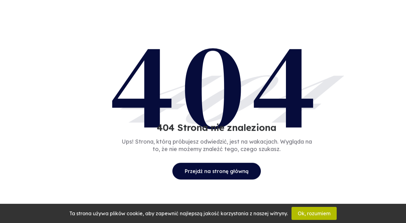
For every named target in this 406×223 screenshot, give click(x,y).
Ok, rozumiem (314, 213)
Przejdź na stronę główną (216, 171)
